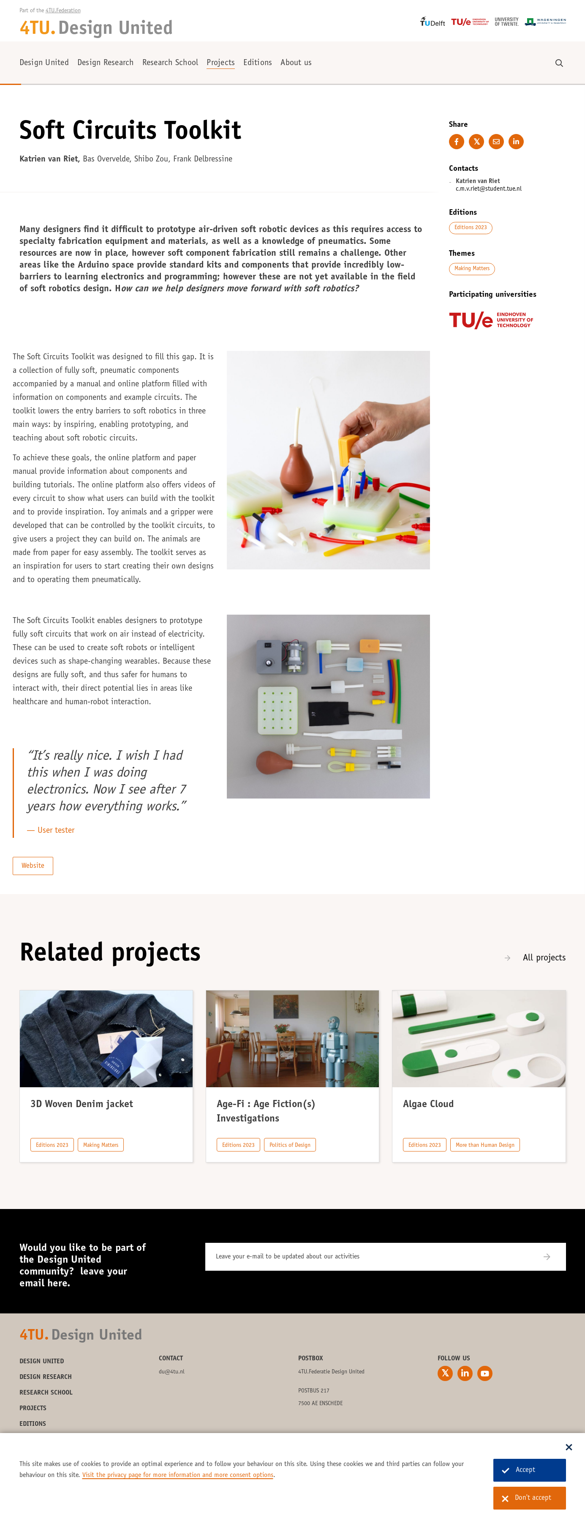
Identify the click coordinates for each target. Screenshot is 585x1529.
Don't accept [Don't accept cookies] (526, 1498)
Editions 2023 (470, 228)
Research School (170, 63)
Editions (257, 63)
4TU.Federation (63, 11)
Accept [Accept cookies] (518, 1470)
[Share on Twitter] (476, 141)
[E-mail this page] (496, 141)
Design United (44, 63)
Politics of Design (289, 1146)
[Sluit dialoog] (569, 1447)
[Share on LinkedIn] (516, 141)
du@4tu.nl (172, 1372)
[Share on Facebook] (456, 141)
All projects (544, 958)
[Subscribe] (552, 1257)
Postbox (310, 1358)
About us (296, 63)
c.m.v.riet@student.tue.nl (489, 189)
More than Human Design (485, 1146)
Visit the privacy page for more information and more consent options (177, 1475)
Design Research (105, 63)
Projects (221, 63)
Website (33, 866)
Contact (171, 1358)
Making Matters (472, 269)
